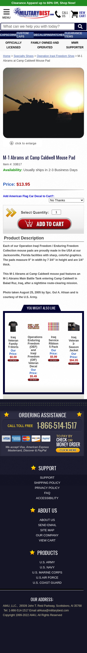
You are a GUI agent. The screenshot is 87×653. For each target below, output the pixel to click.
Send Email (47, 525)
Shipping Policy (47, 482)
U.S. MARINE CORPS (47, 572)
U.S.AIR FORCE (47, 577)
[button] (6, 14)
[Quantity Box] (56, 212)
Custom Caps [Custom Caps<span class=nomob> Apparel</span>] (22, 35)
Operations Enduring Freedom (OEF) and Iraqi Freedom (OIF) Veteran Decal (35, 344)
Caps (4, 34)
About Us (47, 520)
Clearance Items (73, 35)
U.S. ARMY (47, 562)
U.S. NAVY (47, 567)
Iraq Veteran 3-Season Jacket (73, 336)
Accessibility (47, 498)
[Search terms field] (37, 26)
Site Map (47, 530)
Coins (12, 34)
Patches (58, 34)
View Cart (47, 540)
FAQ (47, 493)
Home (6, 56)
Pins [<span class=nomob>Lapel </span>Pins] (48, 34)
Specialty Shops (24, 56)
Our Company (47, 535)
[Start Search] (80, 26)
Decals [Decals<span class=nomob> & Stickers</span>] (39, 34)
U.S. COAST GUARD (47, 582)
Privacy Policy (47, 488)
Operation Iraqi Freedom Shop (55, 56)
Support (47, 477)
